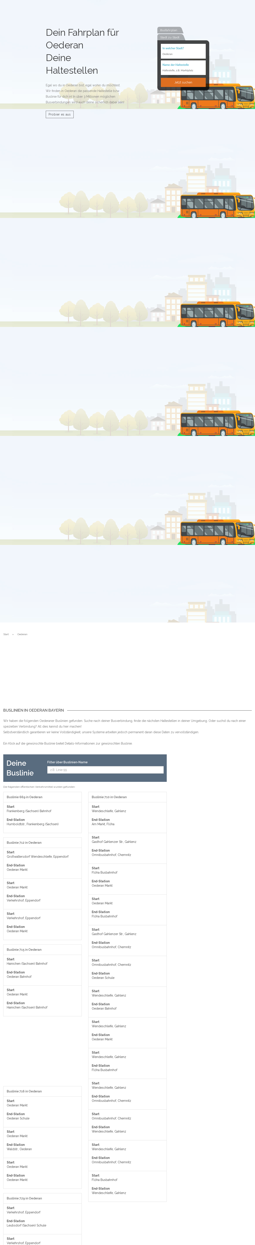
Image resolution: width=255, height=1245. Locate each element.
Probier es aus (60, 114)
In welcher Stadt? (173, 48)
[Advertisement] (127, 675)
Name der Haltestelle (176, 65)
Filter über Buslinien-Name (67, 762)
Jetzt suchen (183, 82)
